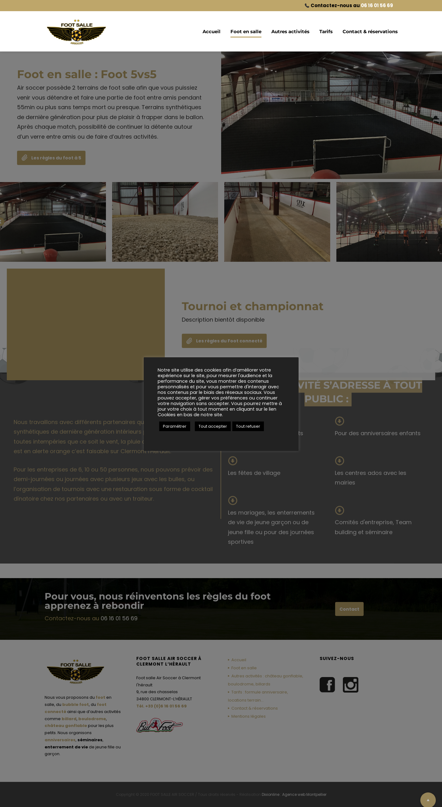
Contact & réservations (370, 31)
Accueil (212, 31)
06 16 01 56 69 (377, 5)
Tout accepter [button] (213, 426)
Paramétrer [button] (174, 426)
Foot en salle (245, 31)
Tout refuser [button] (248, 426)
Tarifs (326, 31)
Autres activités (290, 31)
